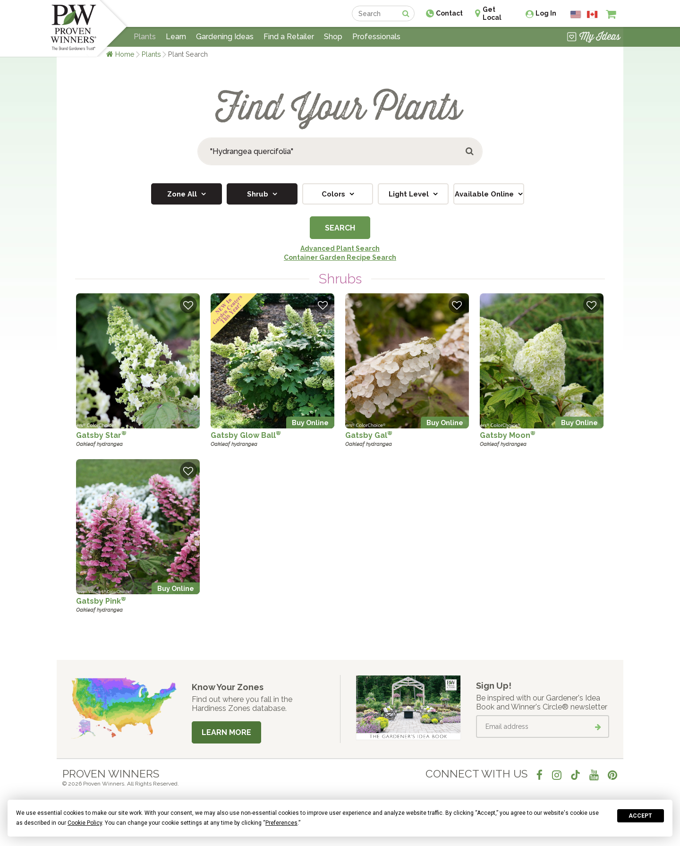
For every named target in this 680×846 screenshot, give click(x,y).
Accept (640, 815)
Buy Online (310, 423)
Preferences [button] (281, 823)
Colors (334, 194)
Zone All (183, 194)
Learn (176, 36)
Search (340, 227)
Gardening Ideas (225, 36)
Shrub (258, 194)
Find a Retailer (289, 36)
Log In (546, 13)
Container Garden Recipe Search (340, 257)
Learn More (226, 732)
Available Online (485, 194)
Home (125, 54)
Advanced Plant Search (340, 248)
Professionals (376, 36)
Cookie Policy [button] (85, 823)
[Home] (73, 28)
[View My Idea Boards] (594, 38)
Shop (333, 36)
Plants (151, 54)
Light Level (410, 194)
